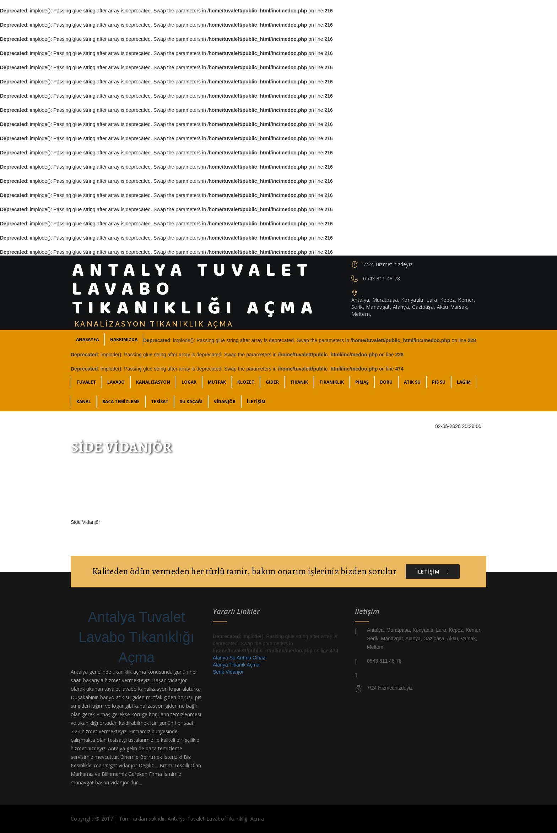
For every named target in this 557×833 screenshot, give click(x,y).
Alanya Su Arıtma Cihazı (240, 658)
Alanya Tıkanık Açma (236, 665)
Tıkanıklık (331, 382)
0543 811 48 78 (381, 278)
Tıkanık (299, 382)
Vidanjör (225, 402)
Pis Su (438, 382)
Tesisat (159, 402)
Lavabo (116, 382)
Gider (272, 382)
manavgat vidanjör (115, 765)
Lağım (464, 382)
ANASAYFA (87, 339)
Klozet (245, 382)
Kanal (83, 402)
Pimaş (362, 382)
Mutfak (217, 382)
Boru (386, 382)
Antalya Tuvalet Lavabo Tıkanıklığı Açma (136, 637)
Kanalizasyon (153, 382)
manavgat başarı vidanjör (100, 782)
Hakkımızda (123, 339)
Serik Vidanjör (228, 672)
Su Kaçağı (191, 402)
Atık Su (412, 382)
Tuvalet (86, 382)
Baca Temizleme (121, 402)
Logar (189, 382)
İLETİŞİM (256, 402)
